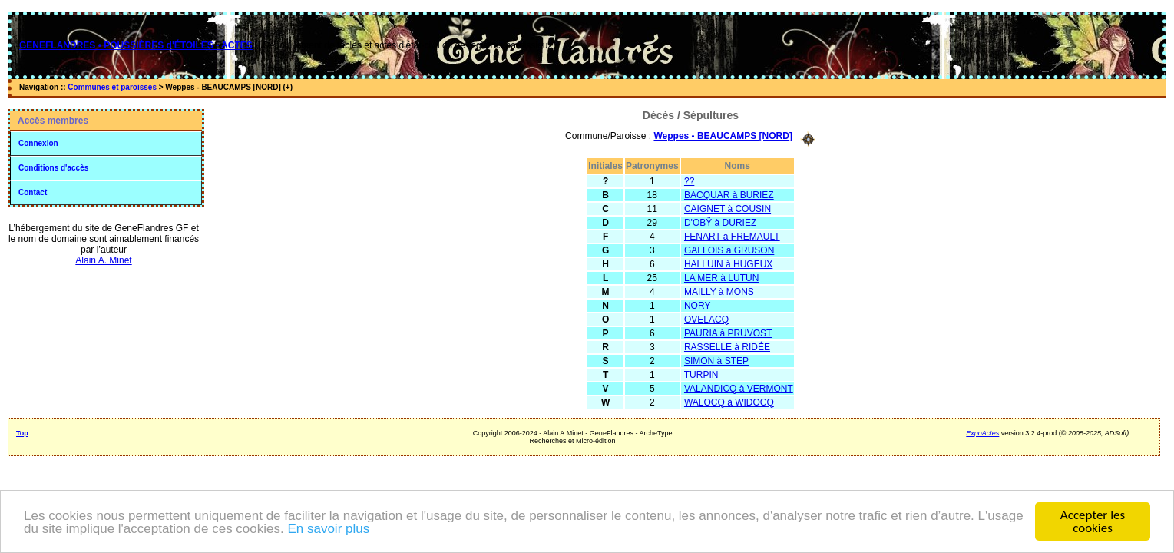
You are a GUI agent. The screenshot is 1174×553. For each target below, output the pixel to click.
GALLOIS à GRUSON (729, 250)
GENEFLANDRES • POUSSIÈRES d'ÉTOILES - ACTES (136, 45)
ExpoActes (982, 433)
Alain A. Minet (103, 260)
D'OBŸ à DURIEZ (720, 222)
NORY (697, 305)
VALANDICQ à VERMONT (738, 388)
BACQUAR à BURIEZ (729, 195)
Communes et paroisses (112, 87)
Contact (32, 192)
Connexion (38, 143)
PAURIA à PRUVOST (728, 333)
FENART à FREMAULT (732, 236)
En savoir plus (328, 529)
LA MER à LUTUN (721, 278)
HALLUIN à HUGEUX (728, 264)
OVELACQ (706, 319)
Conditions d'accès (53, 168)
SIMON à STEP (716, 361)
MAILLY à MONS (719, 291)
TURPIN (701, 374)
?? (689, 181)
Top (22, 433)
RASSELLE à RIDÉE (727, 347)
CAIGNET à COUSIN (727, 209)
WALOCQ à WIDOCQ (729, 402)
